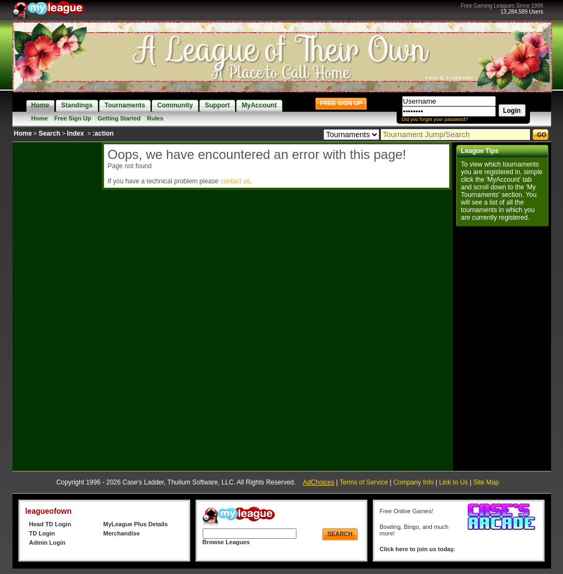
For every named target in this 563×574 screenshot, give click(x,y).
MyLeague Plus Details (135, 524)
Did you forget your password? (435, 119)
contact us (235, 181)
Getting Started (119, 118)
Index (75, 133)
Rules (155, 118)
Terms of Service (364, 482)
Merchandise (121, 533)
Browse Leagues (226, 542)
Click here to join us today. (417, 549)
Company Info (413, 482)
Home (39, 118)
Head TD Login (50, 524)
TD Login (42, 533)
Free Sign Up (72, 118)
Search (49, 133)
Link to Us (453, 482)
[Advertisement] (55, 305)
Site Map (486, 482)
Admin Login (47, 542)
